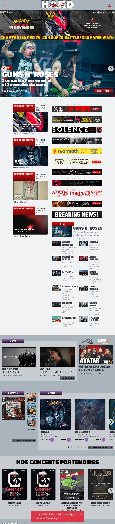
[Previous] (4, 68)
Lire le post (103, 90)
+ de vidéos (67, 377)
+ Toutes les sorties (100, 447)
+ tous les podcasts (24, 440)
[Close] (80, 514)
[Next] (111, 68)
